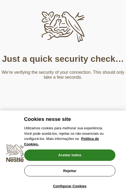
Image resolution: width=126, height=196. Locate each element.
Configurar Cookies (70, 186)
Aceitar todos (69, 155)
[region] (63, 153)
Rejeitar (69, 171)
